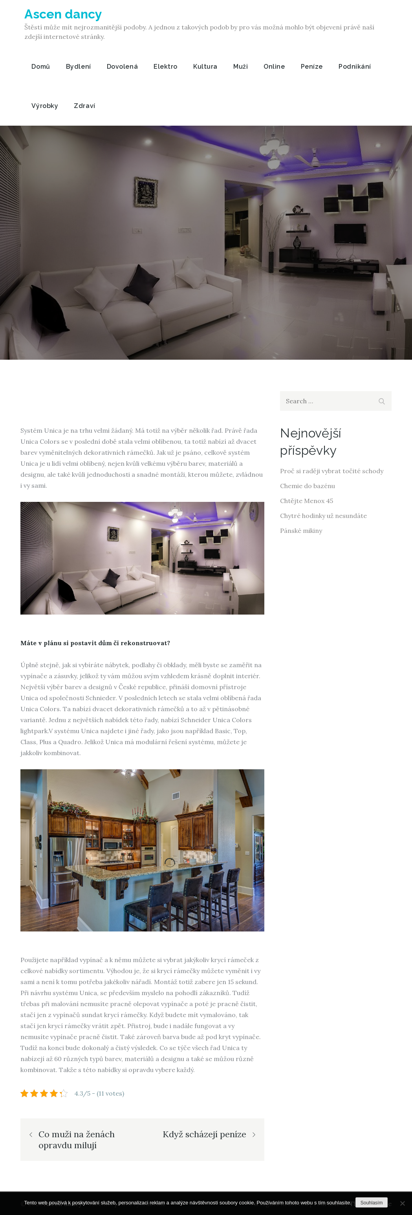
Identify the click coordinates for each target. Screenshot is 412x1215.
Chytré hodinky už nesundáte (323, 516)
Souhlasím (372, 1203)
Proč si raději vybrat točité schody (331, 471)
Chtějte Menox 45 (306, 501)
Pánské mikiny (301, 530)
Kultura (205, 66)
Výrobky (44, 106)
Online (274, 66)
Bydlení (78, 66)
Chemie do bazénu (307, 486)
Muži (240, 66)
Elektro (166, 66)
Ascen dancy (63, 14)
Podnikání (355, 66)
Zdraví (84, 106)
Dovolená (122, 66)
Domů (40, 66)
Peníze (312, 66)
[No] (402, 1203)
